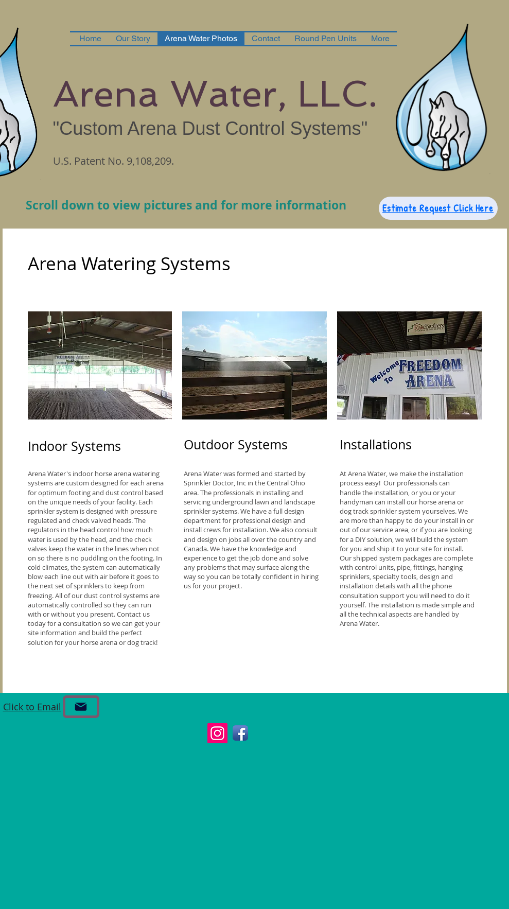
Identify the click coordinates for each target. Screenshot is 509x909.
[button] (100, 365)
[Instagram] (217, 733)
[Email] (81, 706)
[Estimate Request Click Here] (438, 208)
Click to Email (32, 707)
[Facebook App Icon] (240, 733)
